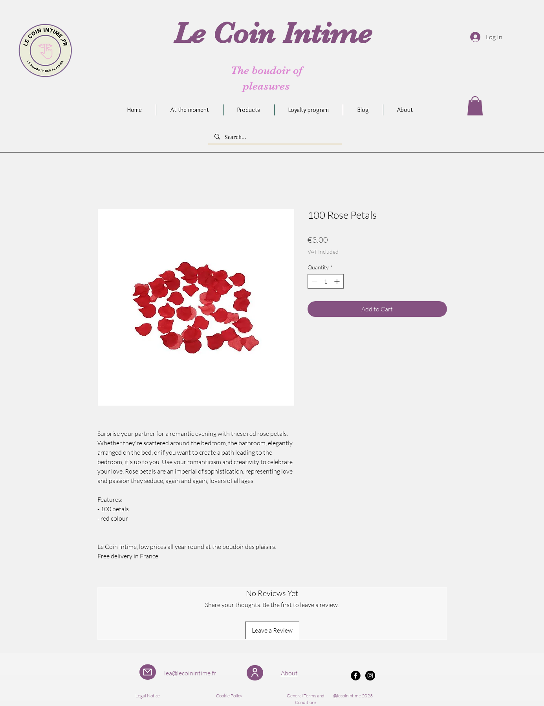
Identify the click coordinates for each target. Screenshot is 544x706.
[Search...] (275, 137)
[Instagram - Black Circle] (370, 675)
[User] (255, 672)
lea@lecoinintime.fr (190, 673)
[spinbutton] (326, 281)
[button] (475, 105)
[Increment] (338, 281)
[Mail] (147, 672)
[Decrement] (314, 281)
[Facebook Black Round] (356, 675)
